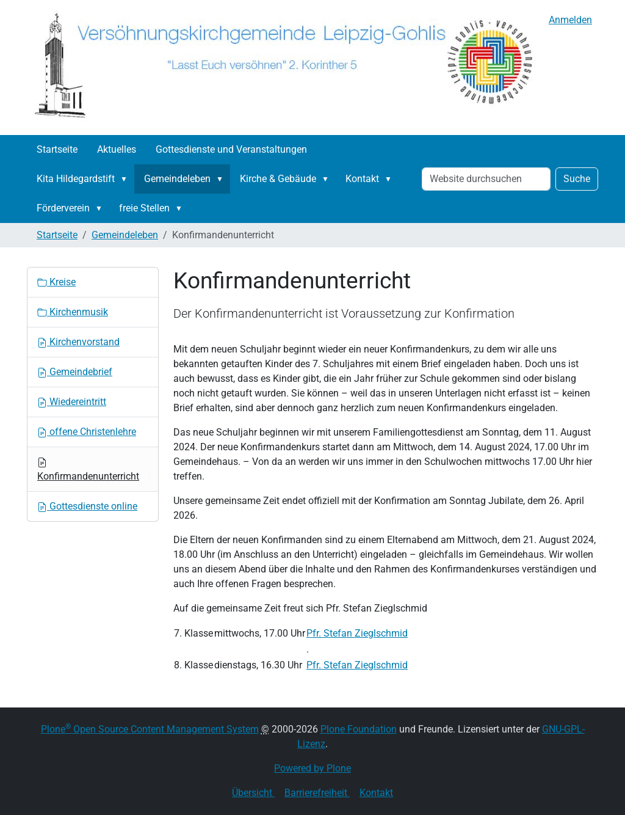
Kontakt (362, 179)
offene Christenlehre (86, 431)
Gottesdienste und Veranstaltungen (231, 149)
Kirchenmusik (72, 312)
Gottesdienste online (87, 506)
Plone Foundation (358, 729)
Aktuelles (116, 149)
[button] (126, 179)
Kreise (56, 282)
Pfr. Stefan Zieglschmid (357, 633)
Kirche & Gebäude (278, 179)
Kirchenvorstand (78, 342)
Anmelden (570, 20)
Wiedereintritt (71, 402)
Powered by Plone (312, 768)
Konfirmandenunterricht (88, 470)
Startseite (57, 149)
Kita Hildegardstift (76, 179)
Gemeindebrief (74, 372)
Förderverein (63, 208)
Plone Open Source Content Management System (150, 729)
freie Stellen (144, 208)
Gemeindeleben (177, 179)
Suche (576, 179)
